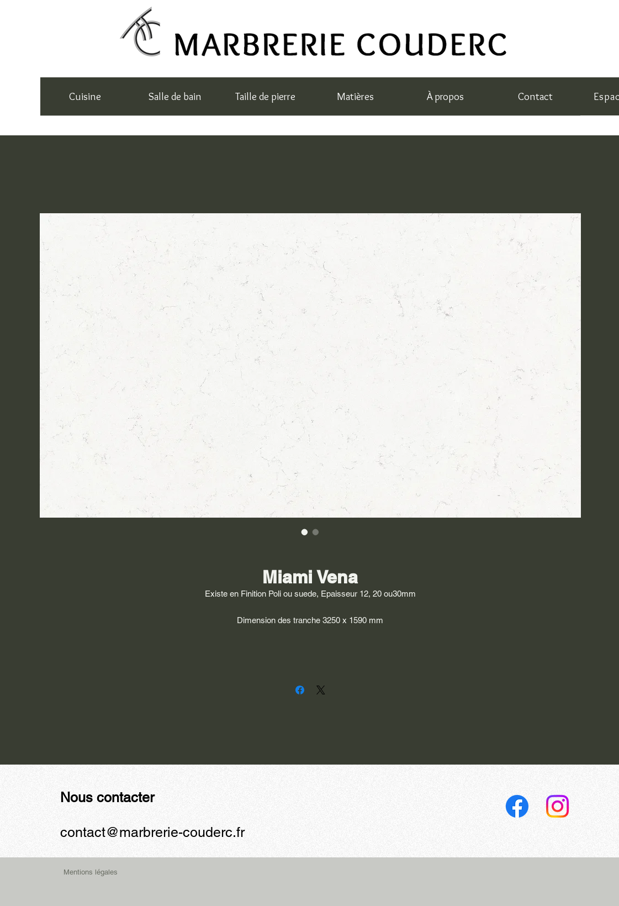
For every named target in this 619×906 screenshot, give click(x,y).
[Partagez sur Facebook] (299, 690)
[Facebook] (517, 806)
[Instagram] (557, 806)
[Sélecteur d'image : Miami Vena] (304, 532)
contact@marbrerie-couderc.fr (152, 832)
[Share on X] (320, 690)
